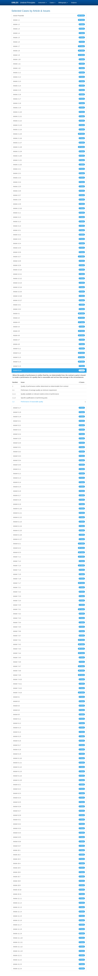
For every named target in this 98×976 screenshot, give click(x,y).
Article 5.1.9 (49, 416)
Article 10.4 (49, 863)
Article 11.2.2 (49, 960)
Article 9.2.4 (49, 798)
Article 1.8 (49, 51)
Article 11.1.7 (49, 925)
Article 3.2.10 (49, 270)
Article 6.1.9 (49, 504)
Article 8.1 (49, 697)
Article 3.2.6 (49, 252)
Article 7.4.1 (49, 640)
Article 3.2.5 (49, 248)
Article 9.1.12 (49, 767)
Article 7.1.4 (49, 570)
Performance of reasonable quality (32, 402)
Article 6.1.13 (49, 522)
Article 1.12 (49, 68)
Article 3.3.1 (49, 305)
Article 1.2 (49, 24)
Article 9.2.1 (49, 784)
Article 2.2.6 (49, 191)
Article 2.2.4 (49, 182)
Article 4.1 (49, 313)
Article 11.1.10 (49, 938)
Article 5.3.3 (49, 456)
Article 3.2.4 (49, 243)
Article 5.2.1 (49, 421)
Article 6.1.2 (49, 473)
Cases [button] (52, 2)
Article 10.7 (49, 876)
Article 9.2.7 (49, 811)
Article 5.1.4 (49, 362)
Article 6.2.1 (49, 543)
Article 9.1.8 (49, 749)
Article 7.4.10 (49, 679)
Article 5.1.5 (49, 366)
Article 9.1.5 (49, 736)
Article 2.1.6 (49, 94)
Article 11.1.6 (49, 920)
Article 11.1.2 (49, 903)
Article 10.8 (49, 881)
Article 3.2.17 (49, 300)
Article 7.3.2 (49, 614)
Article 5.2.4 (49, 434)
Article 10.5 (49, 868)
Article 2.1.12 (49, 121)
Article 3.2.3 (49, 239)
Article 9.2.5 (49, 802)
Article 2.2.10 (49, 208)
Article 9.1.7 (49, 745)
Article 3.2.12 (49, 278)
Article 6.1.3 (49, 478)
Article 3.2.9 (49, 265)
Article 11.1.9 (49, 933)
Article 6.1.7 (49, 495)
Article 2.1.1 (49, 72)
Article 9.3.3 (49, 828)
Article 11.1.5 (49, 916)
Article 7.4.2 (49, 644)
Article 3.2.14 (49, 287)
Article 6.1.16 (49, 535)
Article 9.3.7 (49, 846)
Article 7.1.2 (49, 561)
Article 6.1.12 (49, 517)
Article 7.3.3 (49, 618)
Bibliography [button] (63, 2)
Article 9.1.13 (49, 771)
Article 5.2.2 (49, 425)
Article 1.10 (49, 59)
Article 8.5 (49, 714)
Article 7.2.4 (49, 600)
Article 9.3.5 (49, 837)
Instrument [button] (42, 2)
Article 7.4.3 (49, 649)
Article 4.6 (49, 335)
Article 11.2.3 (49, 964)
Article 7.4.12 (49, 688)
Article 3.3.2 (49, 309)
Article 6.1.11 (49, 513)
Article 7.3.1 (49, 609)
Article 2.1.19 (49, 151)
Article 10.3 (49, 859)
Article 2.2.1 (49, 169)
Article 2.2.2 (49, 173)
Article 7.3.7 (49, 635)
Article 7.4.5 (49, 657)
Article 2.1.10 (49, 112)
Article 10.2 (49, 855)
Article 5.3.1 (49, 447)
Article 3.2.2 (49, 235)
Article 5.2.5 (49, 438)
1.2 (13, 402)
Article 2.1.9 (49, 107)
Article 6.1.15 (49, 530)
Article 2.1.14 (49, 129)
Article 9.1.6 (49, 741)
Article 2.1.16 (49, 138)
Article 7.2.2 (49, 592)
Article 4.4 (49, 327)
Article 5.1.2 (49, 353)
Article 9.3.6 (49, 841)
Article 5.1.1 (49, 348)
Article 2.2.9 (49, 204)
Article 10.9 (49, 885)
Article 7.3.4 (49, 622)
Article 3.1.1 (49, 213)
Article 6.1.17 (49, 539)
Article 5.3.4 (49, 460)
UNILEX (15, 3)
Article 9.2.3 (49, 793)
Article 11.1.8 (49, 929)
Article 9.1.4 (49, 732)
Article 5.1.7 (49, 408)
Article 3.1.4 (49, 226)
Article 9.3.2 (49, 824)
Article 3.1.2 (49, 217)
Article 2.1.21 (49, 160)
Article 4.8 (49, 344)
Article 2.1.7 (49, 99)
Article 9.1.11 (49, 763)
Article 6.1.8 (49, 500)
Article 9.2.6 (49, 806)
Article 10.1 (49, 850)
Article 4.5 (49, 331)
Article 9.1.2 (49, 723)
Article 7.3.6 (49, 631)
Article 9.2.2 (49, 789)
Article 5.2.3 (49, 430)
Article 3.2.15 (49, 291)
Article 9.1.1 (49, 719)
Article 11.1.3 (49, 907)
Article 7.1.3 (49, 565)
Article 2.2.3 (49, 178)
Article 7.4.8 (49, 671)
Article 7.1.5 (49, 574)
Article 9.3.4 (49, 833)
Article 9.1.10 (49, 758)
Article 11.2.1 (49, 955)
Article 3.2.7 (49, 256)
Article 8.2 (49, 701)
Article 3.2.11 (49, 274)
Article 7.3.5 (49, 627)
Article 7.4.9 (49, 675)
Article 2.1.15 (49, 134)
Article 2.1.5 (49, 90)
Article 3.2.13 (49, 283)
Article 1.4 (49, 33)
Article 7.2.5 (49, 605)
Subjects (74, 2)
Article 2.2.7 (49, 195)
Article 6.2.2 (49, 548)
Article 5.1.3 (49, 357)
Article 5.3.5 (49, 465)
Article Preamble (49, 15)
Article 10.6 (49, 872)
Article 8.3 (49, 706)
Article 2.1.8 (49, 103)
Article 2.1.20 (49, 156)
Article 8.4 (49, 710)
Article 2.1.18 (49, 147)
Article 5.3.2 (49, 451)
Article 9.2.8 (49, 815)
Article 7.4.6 (49, 662)
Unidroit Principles (27, 3)
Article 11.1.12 (49, 947)
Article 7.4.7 (49, 666)
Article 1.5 (49, 37)
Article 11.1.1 (49, 898)
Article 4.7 (49, 340)
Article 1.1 (49, 20)
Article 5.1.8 (49, 412)
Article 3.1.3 (49, 221)
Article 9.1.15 (49, 780)
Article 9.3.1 (49, 819)
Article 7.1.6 (49, 579)
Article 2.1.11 (49, 116)
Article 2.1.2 (49, 77)
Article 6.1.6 (49, 491)
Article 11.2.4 (49, 968)
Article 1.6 (49, 42)
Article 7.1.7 (49, 583)
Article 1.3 (49, 29)
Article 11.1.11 (49, 942)
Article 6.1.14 (49, 526)
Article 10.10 (49, 890)
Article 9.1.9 (49, 754)
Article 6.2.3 (49, 552)
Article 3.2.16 (49, 296)
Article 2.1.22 (49, 164)
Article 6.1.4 (49, 482)
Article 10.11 (49, 894)
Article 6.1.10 (49, 508)
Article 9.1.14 (49, 776)
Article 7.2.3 (49, 596)
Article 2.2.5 (49, 186)
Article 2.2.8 (49, 199)
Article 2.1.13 (49, 125)
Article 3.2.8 (49, 261)
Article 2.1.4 (49, 86)
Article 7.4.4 (49, 653)
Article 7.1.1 (49, 557)
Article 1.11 (49, 64)
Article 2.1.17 (49, 143)
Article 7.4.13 (49, 692)
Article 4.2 (49, 318)
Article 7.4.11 (49, 684)
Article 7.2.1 (49, 587)
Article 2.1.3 (49, 81)
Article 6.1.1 (49, 469)
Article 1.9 (49, 55)
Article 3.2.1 (49, 230)
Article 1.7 (49, 46)
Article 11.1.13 (49, 951)
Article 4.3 (49, 322)
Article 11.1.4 (49, 911)
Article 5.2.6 (49, 443)
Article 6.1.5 (49, 487)
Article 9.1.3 (49, 727)
